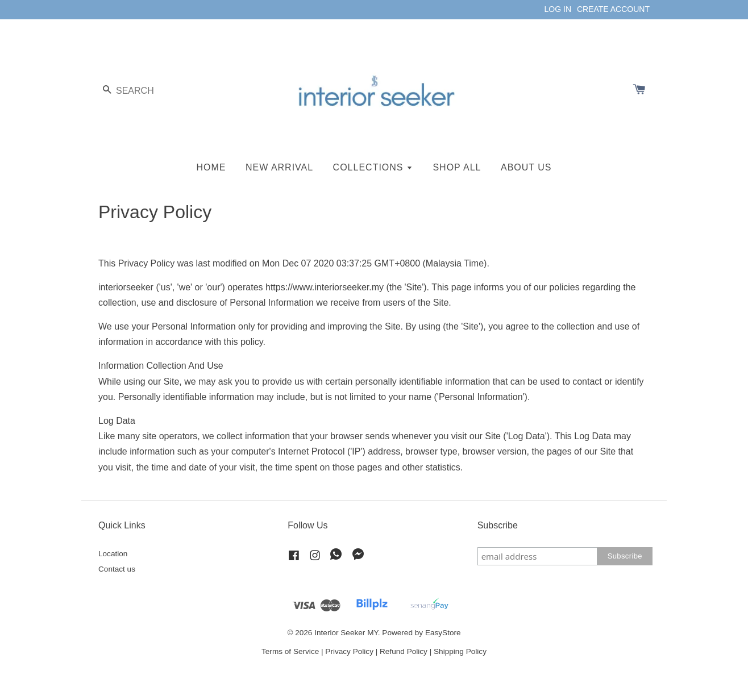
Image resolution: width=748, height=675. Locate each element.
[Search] (132, 90)
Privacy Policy (349, 651)
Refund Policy (403, 651)
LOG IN (558, 9)
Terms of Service (290, 651)
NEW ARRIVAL (279, 167)
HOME (211, 167)
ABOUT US (526, 167)
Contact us (116, 569)
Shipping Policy (460, 651)
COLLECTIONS (373, 167)
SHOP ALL (457, 167)
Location (112, 553)
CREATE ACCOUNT (613, 9)
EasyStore (443, 632)
